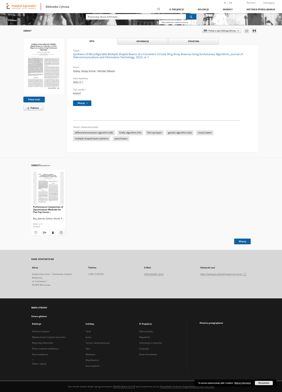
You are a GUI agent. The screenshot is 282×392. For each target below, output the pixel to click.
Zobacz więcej (39, 363)
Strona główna (39, 316)
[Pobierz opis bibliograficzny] (44, 232)
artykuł (77, 93)
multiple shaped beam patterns (91, 138)
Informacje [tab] (142, 41)
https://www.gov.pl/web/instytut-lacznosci (223, 274)
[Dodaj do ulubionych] (246, 30)
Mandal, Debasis (106, 71)
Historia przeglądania (261, 9)
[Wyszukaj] (191, 17)
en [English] (230, 3)
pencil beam (121, 138)
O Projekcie (176, 9)
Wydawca (90, 354)
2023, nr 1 (78, 82)
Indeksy (228, 9)
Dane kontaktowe (148, 354)
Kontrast (251, 2)
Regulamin (144, 337)
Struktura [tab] (193, 41)
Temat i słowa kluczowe (98, 342)
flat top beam (154, 132)
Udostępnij (269, 2)
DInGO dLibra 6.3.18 (124, 386)
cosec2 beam (205, 132)
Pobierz (32, 108)
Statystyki (144, 348)
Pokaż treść (34, 99)
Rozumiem (263, 383)
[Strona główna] (158, 9)
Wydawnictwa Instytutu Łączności (49, 337)
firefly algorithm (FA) (130, 132)
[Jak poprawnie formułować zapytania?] (194, 22)
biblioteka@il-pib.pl (153, 274)
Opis (88, 348)
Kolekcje (203, 9)
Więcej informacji (243, 383)
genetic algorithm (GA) (180, 132)
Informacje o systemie (150, 342)
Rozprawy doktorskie (42, 342)
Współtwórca (92, 360)
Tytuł (88, 331)
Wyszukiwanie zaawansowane (175, 22)
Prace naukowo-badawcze (45, 348)
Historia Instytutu (40, 331)
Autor (88, 337)
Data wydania (92, 365)
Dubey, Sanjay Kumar (84, 71)
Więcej (242, 241)
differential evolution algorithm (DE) (94, 132)
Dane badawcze (40, 354)
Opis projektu (146, 331)
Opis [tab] (91, 41)
